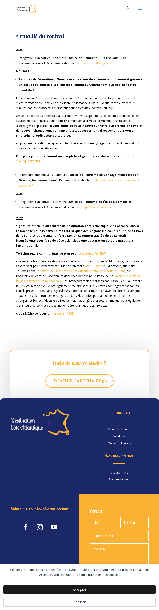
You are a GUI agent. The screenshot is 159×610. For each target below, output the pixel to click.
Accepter (79, 590)
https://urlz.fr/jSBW (91, 253)
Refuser (80, 602)
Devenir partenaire (77, 381)
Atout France (93, 266)
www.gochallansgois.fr (96, 63)
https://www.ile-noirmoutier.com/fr (105, 207)
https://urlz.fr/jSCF (62, 313)
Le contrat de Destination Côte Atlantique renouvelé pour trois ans (80, 271)
